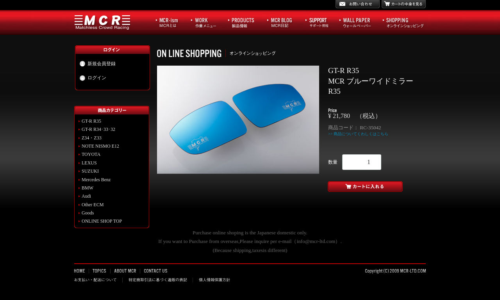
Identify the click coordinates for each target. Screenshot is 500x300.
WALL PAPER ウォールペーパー (359, 22)
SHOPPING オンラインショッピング (403, 22)
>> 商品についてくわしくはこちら (358, 134)
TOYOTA (91, 154)
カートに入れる (377, 186)
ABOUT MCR (125, 270)
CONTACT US (155, 270)
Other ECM (93, 204)
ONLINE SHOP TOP (102, 221)
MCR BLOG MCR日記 (284, 22)
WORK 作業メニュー (207, 22)
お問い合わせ (358, 4)
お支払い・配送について (98, 279)
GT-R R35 (91, 121)
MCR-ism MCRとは (171, 22)
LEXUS (89, 163)
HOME (81, 270)
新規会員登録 (97, 64)
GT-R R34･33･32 (98, 129)
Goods (88, 213)
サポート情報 (321, 22)
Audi (86, 196)
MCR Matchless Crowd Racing (102, 22)
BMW (87, 188)
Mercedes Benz (96, 179)
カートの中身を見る (404, 4)
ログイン (92, 78)
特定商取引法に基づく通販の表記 (158, 279)
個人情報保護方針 (213, 279)
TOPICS (100, 270)
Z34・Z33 (92, 138)
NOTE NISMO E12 (100, 146)
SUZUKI (90, 171)
